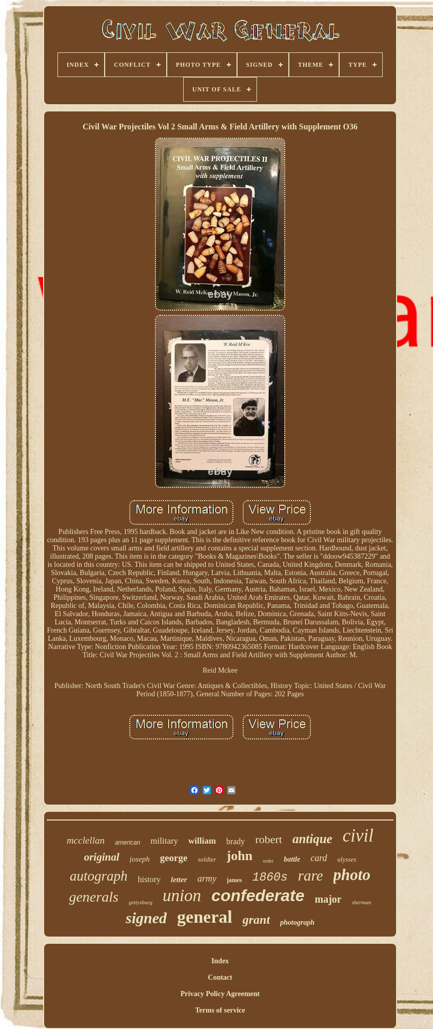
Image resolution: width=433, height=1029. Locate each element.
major (327, 899)
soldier (207, 859)
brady (235, 841)
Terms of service (220, 1010)
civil (358, 836)
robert (268, 839)
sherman (361, 902)
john (240, 855)
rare (310, 875)
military (164, 841)
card (318, 858)
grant (256, 919)
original (102, 857)
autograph (99, 876)
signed (146, 917)
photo (351, 875)
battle (292, 859)
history (149, 879)
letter (179, 879)
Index (220, 961)
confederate (257, 895)
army (207, 878)
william (202, 841)
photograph (297, 922)
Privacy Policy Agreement (220, 994)
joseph (140, 859)
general (204, 916)
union (182, 895)
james (234, 880)
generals (93, 897)
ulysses (347, 859)
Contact (220, 977)
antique (312, 839)
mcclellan (86, 840)
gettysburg (140, 902)
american (127, 842)
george (174, 857)
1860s (270, 877)
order (268, 861)
